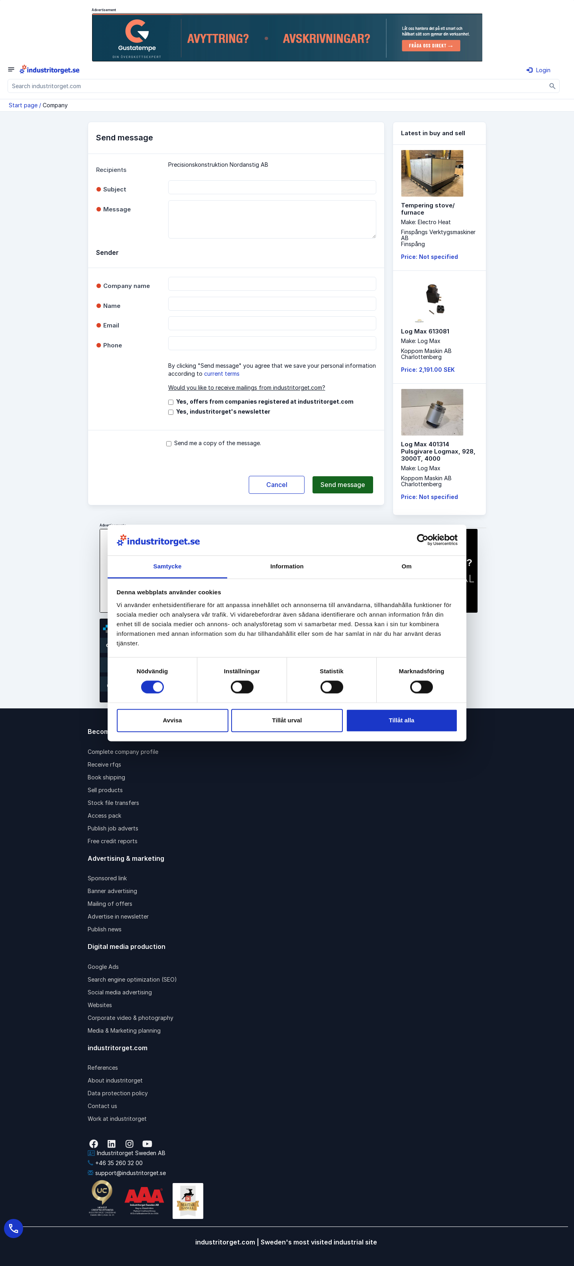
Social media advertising (120, 992)
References (103, 1067)
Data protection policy (118, 1093)
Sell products (105, 790)
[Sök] (552, 86)
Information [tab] (287, 566)
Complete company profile (123, 751)
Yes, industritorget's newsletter (223, 411)
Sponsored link (107, 878)
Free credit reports (113, 841)
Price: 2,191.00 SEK (428, 369)
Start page (23, 105)
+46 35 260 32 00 (115, 1163)
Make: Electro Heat (426, 222)
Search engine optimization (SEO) (132, 979)
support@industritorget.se (127, 1172)
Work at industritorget (117, 1118)
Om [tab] (406, 566)
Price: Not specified (429, 256)
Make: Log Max (420, 340)
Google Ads (103, 966)
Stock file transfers (113, 802)
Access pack (104, 815)
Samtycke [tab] (167, 566)
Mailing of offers (110, 903)
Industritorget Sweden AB (126, 1153)
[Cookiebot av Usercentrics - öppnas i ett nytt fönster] (423, 540)
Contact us (102, 1105)
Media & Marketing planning (124, 1030)
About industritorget (115, 1080)
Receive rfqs (104, 764)
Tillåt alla (402, 720)
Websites (100, 1005)
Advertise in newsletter (118, 916)
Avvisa (172, 720)
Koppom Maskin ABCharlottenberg (426, 353)
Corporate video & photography (130, 1017)
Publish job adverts (113, 828)
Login (538, 70)
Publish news (105, 929)
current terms (222, 373)
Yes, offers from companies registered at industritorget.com (265, 401)
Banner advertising (112, 890)
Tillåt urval (287, 720)
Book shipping (106, 777)
